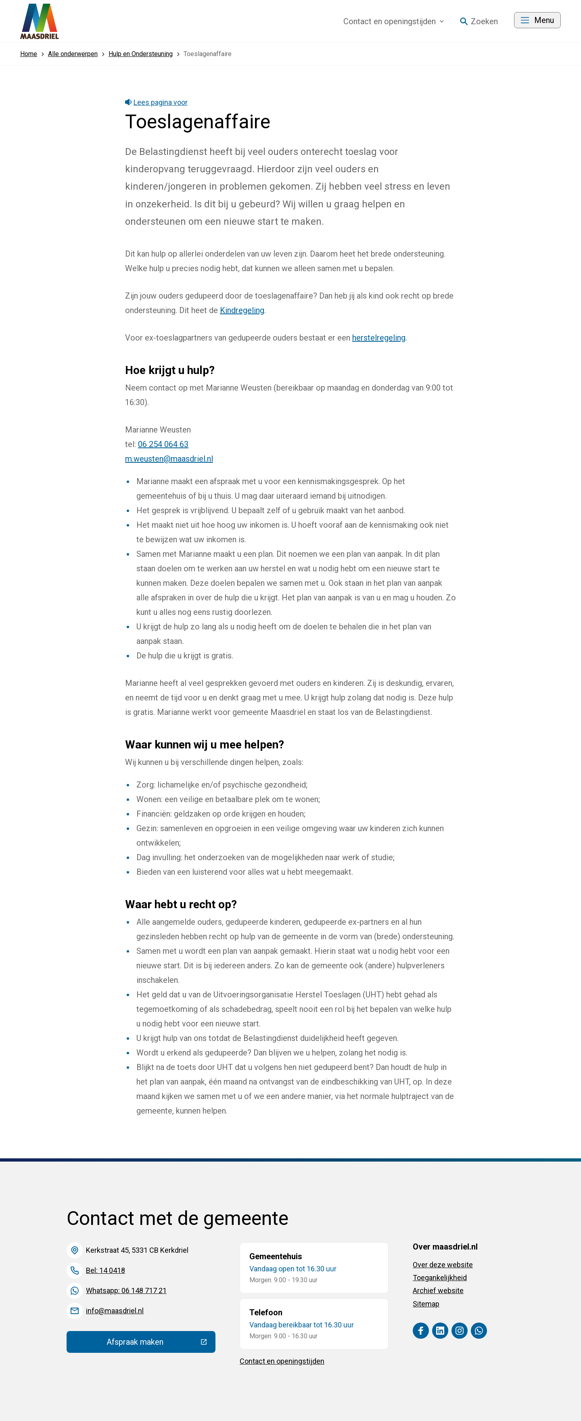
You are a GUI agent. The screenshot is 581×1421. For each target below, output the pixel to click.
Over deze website (443, 1264)
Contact (393, 21)
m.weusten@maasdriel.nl (169, 459)
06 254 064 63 (163, 444)
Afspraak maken (161, 1344)
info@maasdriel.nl (115, 1310)
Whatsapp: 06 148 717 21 (126, 1290)
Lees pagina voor (156, 102)
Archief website (438, 1290)
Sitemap (426, 1304)
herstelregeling (378, 338)
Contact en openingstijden (282, 1361)
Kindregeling (242, 310)
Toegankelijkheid (440, 1277)
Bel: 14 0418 (105, 1270)
